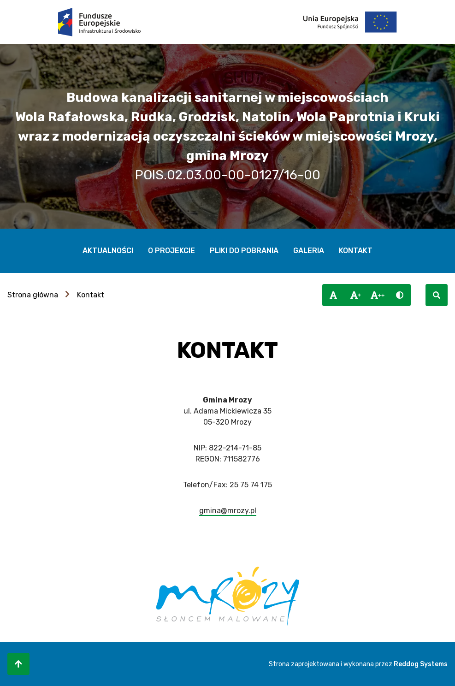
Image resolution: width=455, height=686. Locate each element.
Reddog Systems (421, 664)
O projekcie (171, 250)
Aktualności (108, 250)
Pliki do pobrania (244, 250)
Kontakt (355, 250)
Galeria (308, 250)
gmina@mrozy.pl (227, 510)
